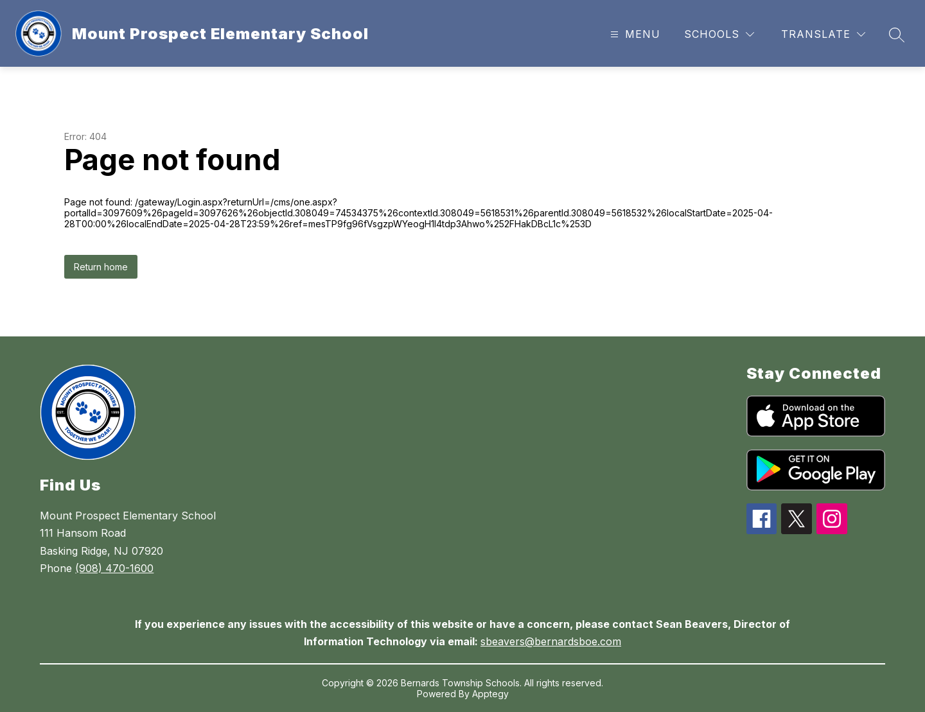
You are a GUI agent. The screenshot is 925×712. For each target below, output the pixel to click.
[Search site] (896, 34)
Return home (101, 266)
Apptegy (490, 693)
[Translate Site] (823, 34)
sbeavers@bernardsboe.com (550, 641)
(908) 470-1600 (114, 568)
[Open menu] (633, 34)
